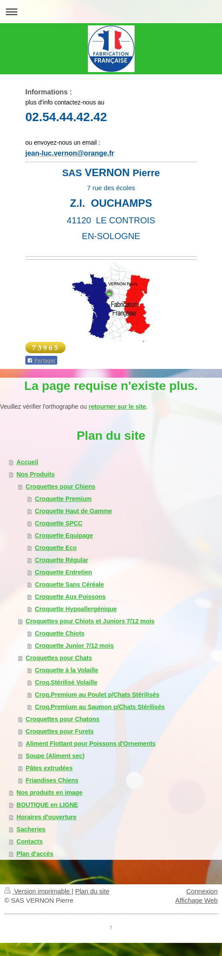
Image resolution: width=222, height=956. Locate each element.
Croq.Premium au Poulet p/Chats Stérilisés (97, 694)
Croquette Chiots (60, 633)
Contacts (30, 841)
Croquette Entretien (63, 572)
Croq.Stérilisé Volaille (66, 682)
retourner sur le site (117, 406)
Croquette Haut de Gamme (73, 511)
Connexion (202, 891)
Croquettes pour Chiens (60, 486)
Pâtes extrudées (49, 768)
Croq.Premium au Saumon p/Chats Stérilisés (100, 706)
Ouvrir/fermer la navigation (111, 11)
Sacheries (31, 829)
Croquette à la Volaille (66, 670)
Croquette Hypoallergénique (76, 608)
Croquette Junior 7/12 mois (74, 645)
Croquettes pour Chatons (63, 719)
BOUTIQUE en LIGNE (47, 804)
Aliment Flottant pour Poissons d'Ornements (91, 743)
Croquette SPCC (59, 523)
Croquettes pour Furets (60, 731)
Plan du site (92, 891)
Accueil (27, 462)
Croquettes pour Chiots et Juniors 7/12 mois (90, 621)
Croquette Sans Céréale (69, 584)
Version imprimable (38, 891)
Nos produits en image (50, 792)
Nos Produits (36, 474)
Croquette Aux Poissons (70, 596)
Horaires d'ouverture (46, 816)
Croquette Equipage (64, 535)
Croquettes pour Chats (59, 657)
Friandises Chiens (52, 780)
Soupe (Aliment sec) (55, 755)
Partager (41, 361)
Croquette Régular (61, 559)
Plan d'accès (35, 853)
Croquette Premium (63, 498)
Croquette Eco (56, 547)
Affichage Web (196, 900)
